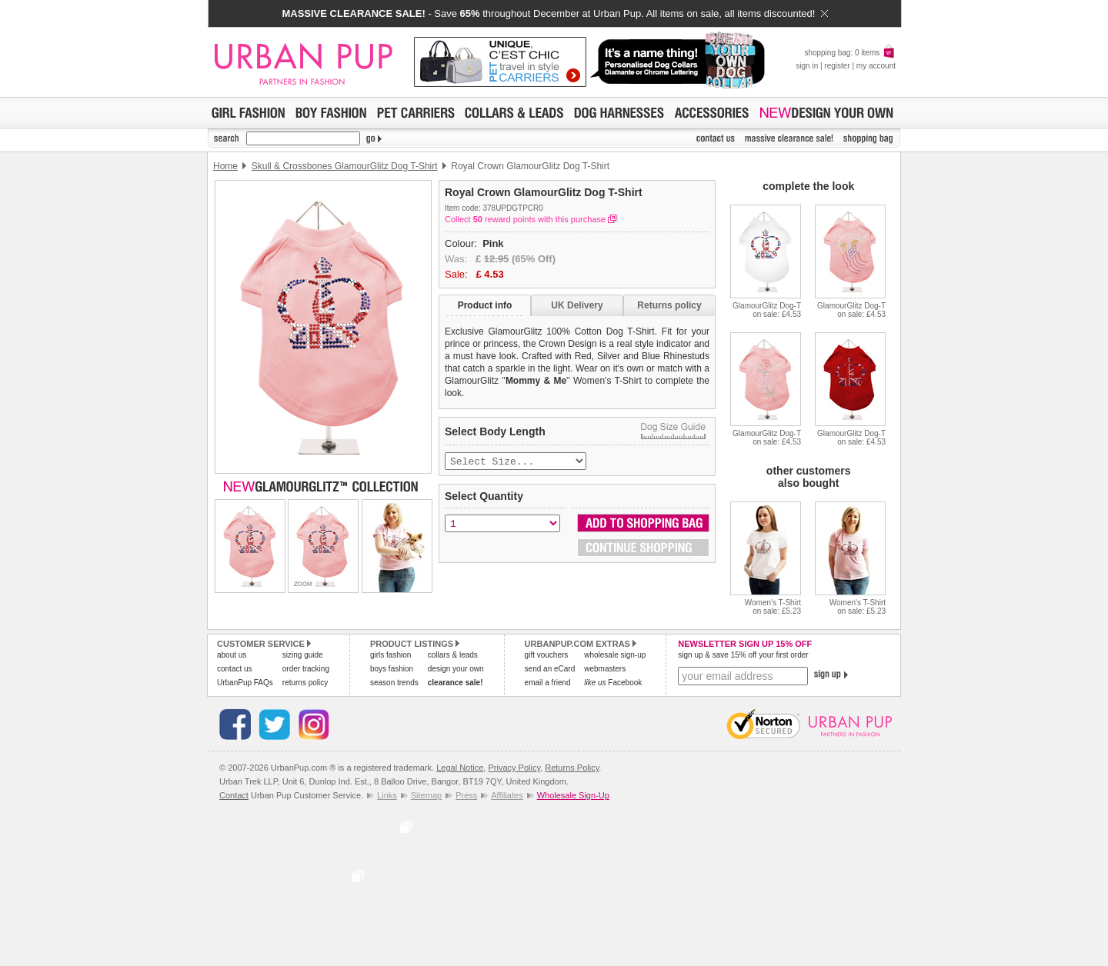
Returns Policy (572, 767)
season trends (394, 682)
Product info (485, 305)
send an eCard (550, 669)
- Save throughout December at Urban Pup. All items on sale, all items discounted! (554, 13)
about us (231, 655)
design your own (456, 669)
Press (466, 795)
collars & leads (453, 655)
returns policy (305, 682)
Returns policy (669, 305)
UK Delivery (576, 305)
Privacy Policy (514, 767)
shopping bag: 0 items (850, 52)
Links (387, 795)
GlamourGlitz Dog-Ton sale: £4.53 (767, 309)
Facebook (613, 682)
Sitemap (426, 795)
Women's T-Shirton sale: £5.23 (773, 606)
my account (876, 66)
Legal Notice (459, 767)
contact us (234, 669)
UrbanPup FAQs (245, 682)
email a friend (548, 682)
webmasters (605, 669)
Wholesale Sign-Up (573, 795)
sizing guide (302, 655)
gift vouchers (547, 655)
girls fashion (390, 655)
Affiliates (506, 795)
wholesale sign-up (615, 655)
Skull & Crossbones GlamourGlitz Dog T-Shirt (345, 166)
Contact (234, 795)
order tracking (305, 669)
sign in (807, 66)
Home (225, 166)
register (836, 66)
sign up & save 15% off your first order (743, 655)
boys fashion (391, 669)
